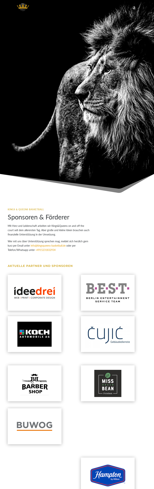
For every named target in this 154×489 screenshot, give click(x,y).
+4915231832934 (45, 249)
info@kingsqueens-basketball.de (48, 245)
